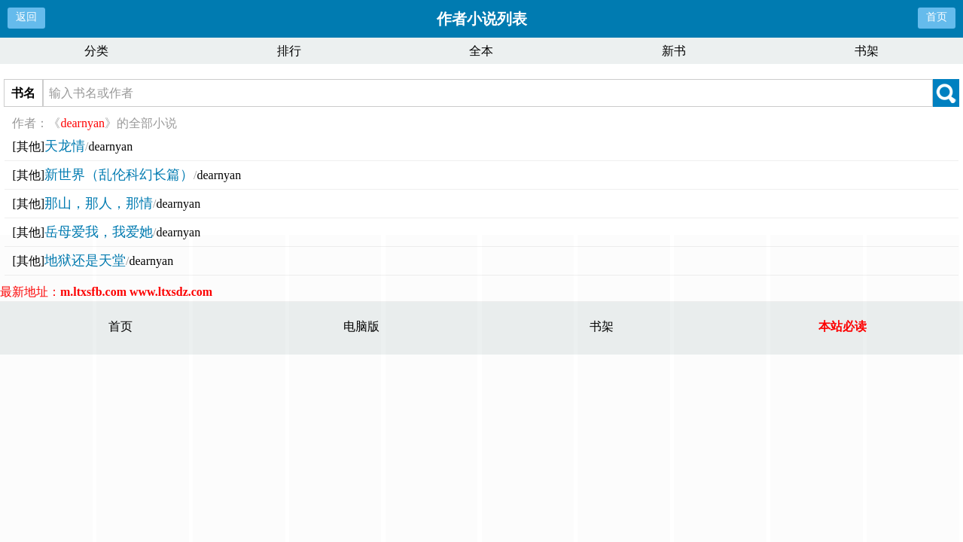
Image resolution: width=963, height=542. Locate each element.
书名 (23, 93)
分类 (96, 50)
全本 (481, 50)
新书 (674, 50)
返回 (26, 17)
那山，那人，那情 (98, 203)
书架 (867, 50)
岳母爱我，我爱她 (98, 231)
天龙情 (64, 146)
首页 (936, 17)
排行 (289, 50)
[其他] (28, 146)
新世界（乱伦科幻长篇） (119, 174)
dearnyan (111, 146)
